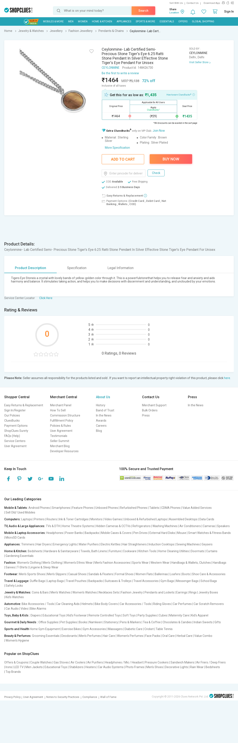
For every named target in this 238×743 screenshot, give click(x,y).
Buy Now (171, 159)
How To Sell (58, 410)
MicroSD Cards (15, 537)
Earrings (181, 592)
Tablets (154, 507)
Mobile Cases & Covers (116, 533)
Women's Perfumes (130, 635)
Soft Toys (129, 615)
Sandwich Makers (182, 662)
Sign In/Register (15, 410)
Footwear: (11, 574)
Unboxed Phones (106, 507)
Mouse (181, 533)
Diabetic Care (133, 629)
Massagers (115, 629)
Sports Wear (140, 562)
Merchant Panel (60, 405)
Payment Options (16, 425)
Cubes (163, 615)
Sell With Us (176, 3)
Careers (101, 425)
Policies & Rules (60, 425)
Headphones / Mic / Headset (124, 662)
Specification (76, 268)
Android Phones (39, 507)
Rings (193, 592)
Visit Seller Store (198, 62)
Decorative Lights (176, 667)
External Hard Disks (162, 533)
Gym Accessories (94, 629)
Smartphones (61, 507)
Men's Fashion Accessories (112, 562)
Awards (101, 420)
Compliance (89, 697)
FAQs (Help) (12, 436)
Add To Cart (123, 159)
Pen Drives (140, 533)
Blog (99, 430)
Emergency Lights (65, 544)
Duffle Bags (37, 581)
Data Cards (206, 519)
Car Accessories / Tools (135, 604)
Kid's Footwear (77, 615)
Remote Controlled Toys (105, 615)
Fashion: (10, 562)
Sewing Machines (188, 544)
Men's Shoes (154, 667)
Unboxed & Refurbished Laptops (145, 519)
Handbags (219, 562)
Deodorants (69, 635)
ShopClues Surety (16, 430)
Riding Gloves (162, 604)
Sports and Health (16, 629)
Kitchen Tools (147, 551)
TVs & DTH (53, 526)
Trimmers (27, 544)
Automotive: (12, 604)
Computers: (12, 519)
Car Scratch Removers (209, 604)
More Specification (117, 147)
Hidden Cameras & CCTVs (113, 526)
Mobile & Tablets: (16, 507)
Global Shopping (203, 21)
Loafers (175, 574)
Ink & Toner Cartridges (74, 519)
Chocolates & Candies (177, 622)
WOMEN (82, 21)
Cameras (209, 526)
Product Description (30, 268)
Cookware (130, 551)
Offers (182, 21)
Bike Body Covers (106, 604)
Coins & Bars (40, 592)
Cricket (149, 629)
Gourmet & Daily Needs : (21, 622)
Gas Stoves (61, 662)
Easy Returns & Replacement (23, 405)
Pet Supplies (68, 622)
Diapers (36, 615)
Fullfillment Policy (61, 420)
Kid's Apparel (199, 615)
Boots (186, 574)
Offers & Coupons (16, 662)
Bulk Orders (150, 410)
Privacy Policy (12, 697)
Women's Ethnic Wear (78, 562)
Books (83, 622)
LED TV (19, 667)
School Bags (208, 581)
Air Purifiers (95, 662)
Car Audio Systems (111, 667)
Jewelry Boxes (208, 592)
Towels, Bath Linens (93, 551)
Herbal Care (184, 635)
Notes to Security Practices (62, 697)
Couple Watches (41, 662)
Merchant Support (154, 405)
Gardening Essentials (20, 556)
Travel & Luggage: (16, 581)
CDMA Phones (170, 507)
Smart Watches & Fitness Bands (209, 533)
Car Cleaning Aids (68, 604)
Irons (9, 667)
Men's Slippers (56, 574)
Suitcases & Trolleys (118, 581)
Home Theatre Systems (78, 526)
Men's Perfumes (90, 635)
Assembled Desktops (183, 519)
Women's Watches (84, 592)
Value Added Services (197, 507)
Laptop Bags (55, 581)
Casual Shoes (77, 574)
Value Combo (203, 635)
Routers (51, 519)
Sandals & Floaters (100, 574)
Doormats (197, 551)
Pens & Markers (130, 622)
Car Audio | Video (17, 608)
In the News (103, 415)
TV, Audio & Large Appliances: (24, 526)
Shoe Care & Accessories (208, 574)
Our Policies (12, 415)
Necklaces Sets (109, 592)
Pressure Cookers (157, 662)
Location (174, 12)
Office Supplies (48, 622)
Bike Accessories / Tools (38, 604)
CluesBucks (12, 420)
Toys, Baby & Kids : (17, 615)
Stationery (111, 622)
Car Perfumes (182, 604)
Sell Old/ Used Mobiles (20, 512)
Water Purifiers (89, 544)
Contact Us (192, 3)
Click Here (45, 298)
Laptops (26, 519)
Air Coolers (78, 662)
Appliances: (12, 544)
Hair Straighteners (134, 544)
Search (143, 10)
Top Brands (13, 671)
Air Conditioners (190, 526)
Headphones (54, 533)
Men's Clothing (52, 562)
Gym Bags (167, 581)
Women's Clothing (29, 562)
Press (146, 415)
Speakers (223, 526)
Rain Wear (197, 667)
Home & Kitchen (102, 21)
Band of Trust (105, 410)
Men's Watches (60, 592)
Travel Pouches (76, 581)
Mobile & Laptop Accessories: (25, 533)
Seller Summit (59, 441)
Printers (39, 519)
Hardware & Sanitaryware (61, 551)
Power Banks (74, 533)
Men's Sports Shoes (32, 574)
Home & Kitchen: (15, 551)
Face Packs (152, 635)
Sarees (10, 567)
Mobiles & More (53, 21)
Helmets (87, 604)
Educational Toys (54, 615)
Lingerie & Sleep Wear (43, 567)
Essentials (167, 21)
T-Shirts (22, 567)
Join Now (159, 130)
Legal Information (120, 268)
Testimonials (58, 436)
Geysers (207, 544)
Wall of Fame (108, 697)
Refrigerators (141, 526)
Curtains (211, 551)
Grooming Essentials (45, 635)
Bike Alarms (38, 608)
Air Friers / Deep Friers (211, 662)
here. (227, 378)
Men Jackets (34, 667)
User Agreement (15, 446)
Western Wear (160, 562)
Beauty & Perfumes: (17, 635)
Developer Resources (64, 451)
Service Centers (14, 441)
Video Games (113, 519)
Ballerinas (161, 574)
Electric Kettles (110, 544)
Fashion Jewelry (132, 592)
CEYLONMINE (111, 67)
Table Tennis (164, 629)
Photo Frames (134, 667)
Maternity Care (179, 615)
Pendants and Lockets (159, 592)
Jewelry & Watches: (17, 592)
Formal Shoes (124, 574)
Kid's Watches (15, 597)
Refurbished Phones (133, 507)
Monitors (96, 519)
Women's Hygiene (17, 640)
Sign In (229, 11)
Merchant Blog (60, 446)
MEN (70, 21)
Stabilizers (76, 667)
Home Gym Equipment (45, 629)
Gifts (217, 622)
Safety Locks (14, 585)
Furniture (115, 551)
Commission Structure (65, 415)
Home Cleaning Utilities (173, 551)
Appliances (124, 21)
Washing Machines (164, 526)
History (100, 405)
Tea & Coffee (152, 622)
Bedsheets (35, 551)
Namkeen (95, 622)
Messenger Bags (187, 581)
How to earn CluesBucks (180, 94)
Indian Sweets (203, 622)
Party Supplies (147, 615)
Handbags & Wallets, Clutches (191, 562)
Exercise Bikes (71, 629)
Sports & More (145, 21)
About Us (103, 397)
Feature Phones (82, 507)
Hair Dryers (43, 544)
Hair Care (109, 635)
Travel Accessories (146, 581)
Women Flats (144, 574)
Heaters (90, 667)
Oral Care (168, 635)
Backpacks (92, 533)
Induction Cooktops (161, 544)
